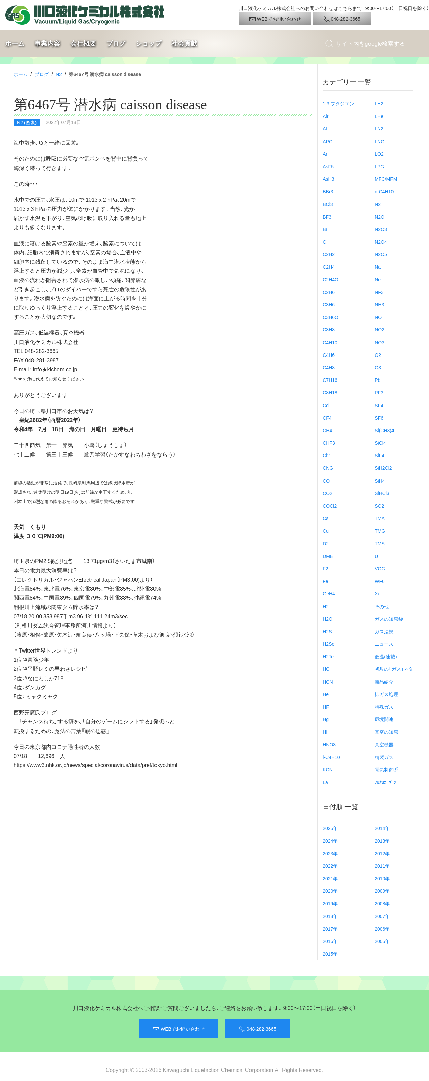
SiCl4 (380, 442)
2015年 (330, 953)
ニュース (384, 643)
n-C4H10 (384, 191)
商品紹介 (384, 681)
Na (378, 266)
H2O (327, 618)
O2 (378, 354)
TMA (380, 518)
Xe (377, 593)
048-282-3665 (341, 19)
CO (326, 480)
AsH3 (328, 178)
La (325, 782)
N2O (379, 216)
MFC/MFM (386, 178)
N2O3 (381, 229)
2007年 (382, 916)
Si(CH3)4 (384, 430)
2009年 (382, 890)
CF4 (327, 417)
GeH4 (329, 593)
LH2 (379, 103)
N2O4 (381, 241)
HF (326, 706)
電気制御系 (386, 769)
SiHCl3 (382, 493)
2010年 (382, 878)
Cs (325, 518)
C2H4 (329, 266)
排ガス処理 (386, 694)
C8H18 (330, 392)
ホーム (14, 43)
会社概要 (83, 43)
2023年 (330, 853)
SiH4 (380, 480)
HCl (326, 668)
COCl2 (330, 505)
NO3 (379, 342)
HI (325, 731)
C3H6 (329, 304)
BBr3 (328, 191)
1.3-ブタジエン (338, 103)
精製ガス (384, 757)
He (326, 694)
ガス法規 (384, 631)
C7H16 (330, 379)
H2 (326, 606)
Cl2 (326, 455)
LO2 (379, 153)
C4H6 (329, 354)
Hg (326, 719)
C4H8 (329, 367)
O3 (378, 367)
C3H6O (330, 317)
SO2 (379, 505)
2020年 (330, 890)
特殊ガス (384, 706)
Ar (325, 153)
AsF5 (328, 166)
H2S (327, 631)
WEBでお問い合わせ (275, 19)
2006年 (382, 928)
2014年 (382, 828)
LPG (379, 166)
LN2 (379, 128)
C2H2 (329, 254)
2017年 (330, 928)
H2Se (328, 643)
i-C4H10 (331, 757)
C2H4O (330, 279)
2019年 (330, 903)
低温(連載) (386, 656)
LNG (379, 141)
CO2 (327, 493)
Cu (326, 530)
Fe (325, 581)
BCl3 (328, 204)
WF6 (380, 581)
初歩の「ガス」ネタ (394, 668)
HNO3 (329, 744)
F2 (325, 568)
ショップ (148, 43)
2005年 (382, 941)
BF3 (327, 216)
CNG (328, 467)
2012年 (382, 853)
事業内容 (47, 43)
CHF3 (329, 442)
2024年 (330, 840)
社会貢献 (184, 43)
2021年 (330, 878)
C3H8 (329, 329)
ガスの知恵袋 (389, 618)
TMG (380, 530)
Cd (326, 405)
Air (325, 116)
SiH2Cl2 (383, 467)
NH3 (379, 304)
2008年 (382, 903)
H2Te (328, 656)
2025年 (330, 828)
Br (325, 229)
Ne (378, 279)
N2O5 (381, 254)
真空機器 (384, 744)
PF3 (379, 392)
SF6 (379, 417)
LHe (379, 116)
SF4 (379, 405)
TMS (380, 543)
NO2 (379, 329)
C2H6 (329, 292)
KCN (328, 769)
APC (327, 141)
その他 (382, 606)
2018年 (330, 916)
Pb (377, 379)
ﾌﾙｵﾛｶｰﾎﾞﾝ (385, 782)
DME (328, 555)
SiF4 (379, 455)
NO (378, 317)
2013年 (382, 840)
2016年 (330, 941)
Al (325, 128)
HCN (328, 681)
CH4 (327, 430)
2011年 (382, 865)
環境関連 (384, 719)
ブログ (115, 43)
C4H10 (330, 342)
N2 (59, 74)
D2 (326, 543)
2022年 (330, 865)
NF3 (379, 292)
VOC (380, 568)
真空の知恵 (386, 731)
